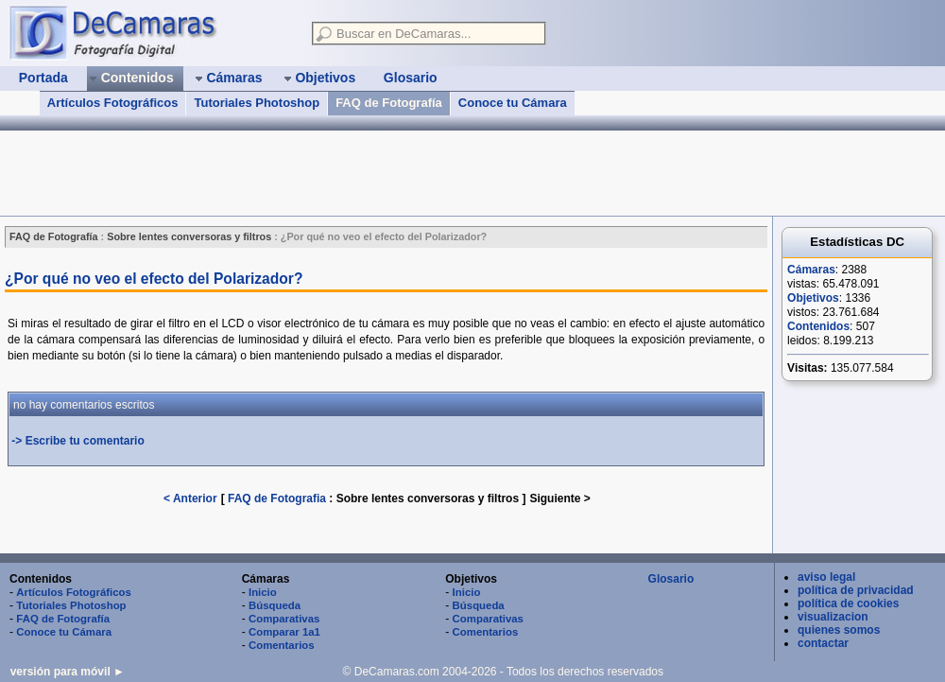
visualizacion (833, 616)
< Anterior (190, 498)
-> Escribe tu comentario (77, 440)
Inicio (263, 592)
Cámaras (811, 269)
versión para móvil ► (67, 671)
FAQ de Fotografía (388, 103)
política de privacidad (856, 590)
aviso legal (826, 577)
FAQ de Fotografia (277, 498)
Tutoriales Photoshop (256, 103)
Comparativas (284, 618)
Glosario (671, 579)
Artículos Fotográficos (113, 103)
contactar (823, 643)
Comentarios (282, 645)
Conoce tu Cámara (512, 103)
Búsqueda (275, 605)
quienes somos (839, 630)
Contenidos (818, 326)
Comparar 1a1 (284, 632)
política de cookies (848, 603)
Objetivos (813, 298)
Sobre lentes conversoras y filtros (429, 498)
